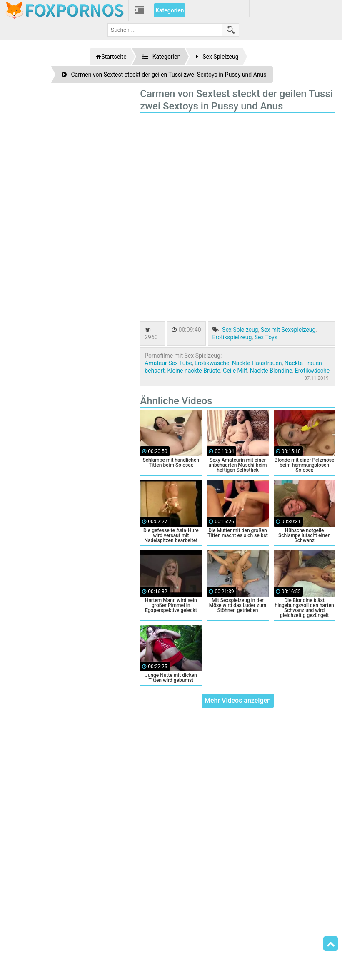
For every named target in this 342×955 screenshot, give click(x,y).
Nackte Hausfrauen (257, 363)
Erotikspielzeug (232, 337)
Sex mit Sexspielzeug (288, 329)
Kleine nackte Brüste (193, 370)
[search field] (164, 30)
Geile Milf (235, 370)
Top (331, 944)
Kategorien (169, 10)
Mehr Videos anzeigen (238, 700)
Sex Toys (266, 337)
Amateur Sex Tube (168, 363)
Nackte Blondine (271, 370)
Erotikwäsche (212, 363)
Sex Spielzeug (240, 329)
